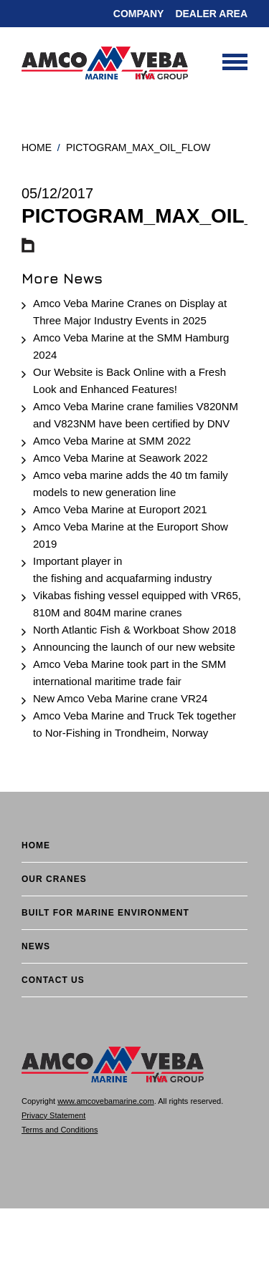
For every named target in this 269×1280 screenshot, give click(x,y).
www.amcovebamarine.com (105, 1101)
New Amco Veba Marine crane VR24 (120, 698)
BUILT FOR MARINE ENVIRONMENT (105, 913)
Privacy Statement (53, 1115)
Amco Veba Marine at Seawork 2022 (120, 458)
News (36, 946)
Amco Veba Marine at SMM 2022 (112, 441)
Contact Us (53, 980)
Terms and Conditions (60, 1129)
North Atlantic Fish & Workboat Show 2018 (134, 630)
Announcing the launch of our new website (134, 647)
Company (138, 13)
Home (37, 147)
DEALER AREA (211, 13)
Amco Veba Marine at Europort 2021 (120, 509)
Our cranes (54, 879)
